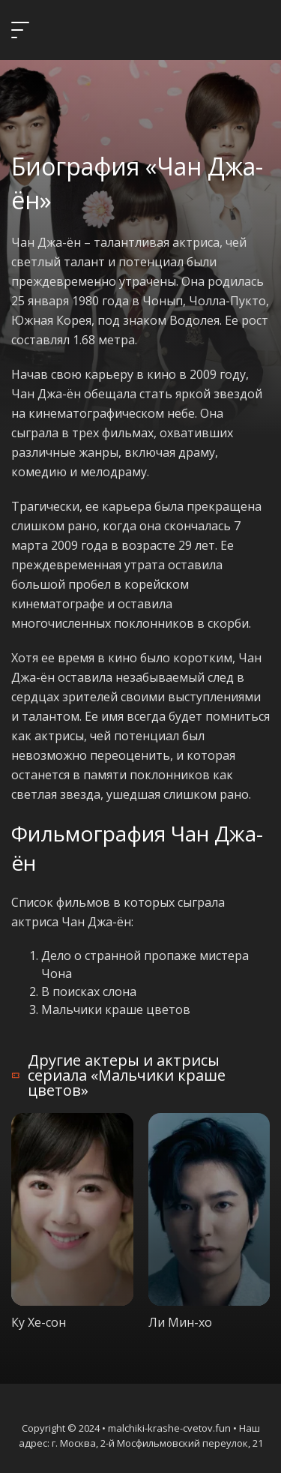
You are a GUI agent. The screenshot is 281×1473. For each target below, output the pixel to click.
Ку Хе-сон (38, 1322)
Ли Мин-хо (180, 1322)
